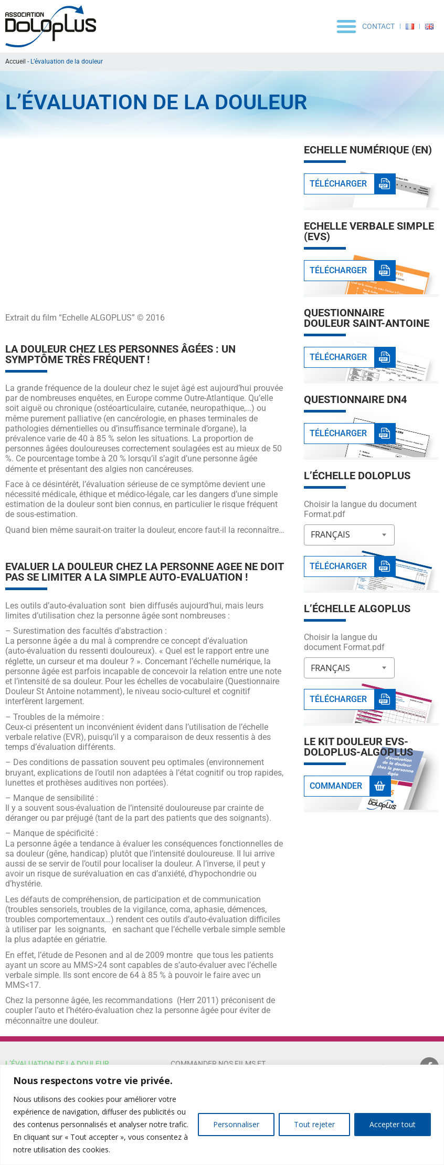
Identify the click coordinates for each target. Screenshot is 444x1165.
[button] (346, 26)
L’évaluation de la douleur (57, 1063)
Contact (378, 26)
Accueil (15, 61)
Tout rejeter (314, 1124)
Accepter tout (392, 1124)
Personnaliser (236, 1124)
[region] (222, 1115)
